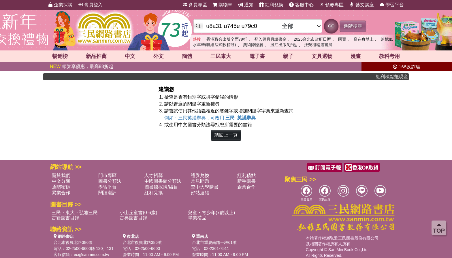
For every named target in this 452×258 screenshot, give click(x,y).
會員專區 (195, 4)
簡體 (187, 56)
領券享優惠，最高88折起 (81, 66)
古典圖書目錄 (133, 217)
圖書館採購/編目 (161, 186)
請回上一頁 (226, 135)
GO (331, 25)
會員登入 (90, 4)
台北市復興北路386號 (73, 242)
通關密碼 (61, 186)
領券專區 (331, 4)
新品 (96, 56)
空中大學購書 (205, 186)
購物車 (222, 4)
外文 (158, 56)
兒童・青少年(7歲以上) (211, 212)
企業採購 (60, 4)
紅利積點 (246, 175)
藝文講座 (361, 4)
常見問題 (200, 181)
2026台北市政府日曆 (312, 39)
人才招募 (153, 175)
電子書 (257, 56)
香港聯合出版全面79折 (226, 39)
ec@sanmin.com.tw (91, 254)
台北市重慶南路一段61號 (214, 242)
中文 (130, 56)
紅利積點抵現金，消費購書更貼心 (394, 76)
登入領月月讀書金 (270, 39)
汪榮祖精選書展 (318, 44)
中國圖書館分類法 (162, 181)
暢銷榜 (60, 56)
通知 (245, 4)
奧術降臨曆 (253, 44)
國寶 (342, 39)
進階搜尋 (353, 26)
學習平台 (392, 4)
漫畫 (356, 56)
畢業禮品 (197, 217)
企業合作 (246, 186)
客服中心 (301, 4)
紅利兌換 (271, 4)
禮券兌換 (200, 175)
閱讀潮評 (107, 192)
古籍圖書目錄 (65, 217)
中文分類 (61, 181)
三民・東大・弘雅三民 (75, 212)
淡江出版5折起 (283, 44)
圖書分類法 (109, 181)
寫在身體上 (363, 39)
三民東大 (220, 56)
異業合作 (61, 192)
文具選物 (322, 56)
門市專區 (107, 175)
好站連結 (200, 192)
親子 (288, 56)
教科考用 (389, 56)
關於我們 (61, 175)
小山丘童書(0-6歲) (138, 212)
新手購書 (246, 181)
